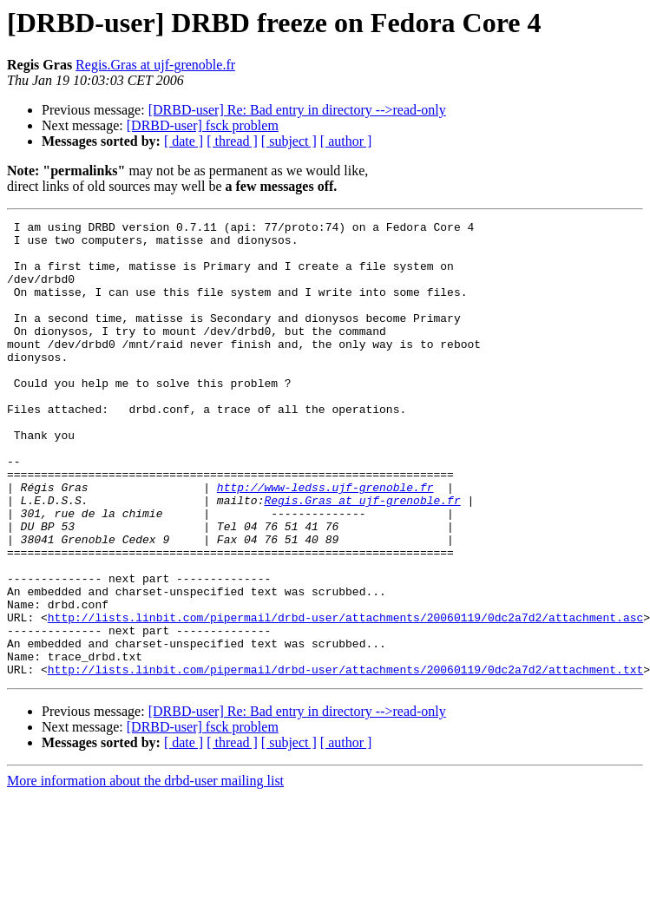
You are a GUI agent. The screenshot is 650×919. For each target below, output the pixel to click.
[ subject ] (289, 141)
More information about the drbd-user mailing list (145, 871)
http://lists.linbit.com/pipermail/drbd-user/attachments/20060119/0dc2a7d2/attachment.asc (345, 698)
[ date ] (183, 141)
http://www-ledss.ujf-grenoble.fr (325, 541)
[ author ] (346, 141)
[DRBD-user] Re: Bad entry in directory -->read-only (297, 109)
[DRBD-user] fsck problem (203, 125)
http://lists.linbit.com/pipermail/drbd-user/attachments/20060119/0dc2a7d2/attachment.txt (345, 760)
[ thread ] (232, 141)
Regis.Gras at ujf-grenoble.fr (155, 64)
